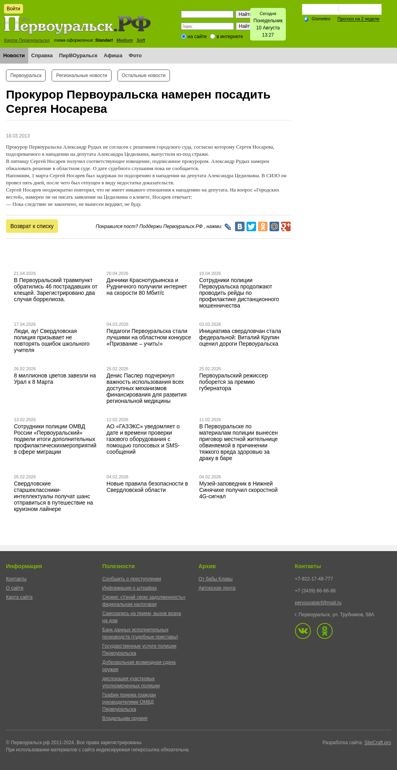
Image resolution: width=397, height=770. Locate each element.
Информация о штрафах (129, 588)
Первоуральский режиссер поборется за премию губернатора (233, 381)
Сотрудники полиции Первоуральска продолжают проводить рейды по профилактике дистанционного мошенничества (239, 293)
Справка (42, 55)
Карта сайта (19, 597)
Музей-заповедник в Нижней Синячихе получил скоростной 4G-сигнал (238, 489)
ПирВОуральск (78, 55)
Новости (14, 55)
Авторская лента (216, 588)
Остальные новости (144, 75)
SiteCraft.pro (377, 742)
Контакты (16, 579)
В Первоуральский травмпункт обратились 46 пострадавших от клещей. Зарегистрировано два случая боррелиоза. (56, 289)
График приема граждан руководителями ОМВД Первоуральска (129, 702)
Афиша (113, 55)
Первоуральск (25, 75)
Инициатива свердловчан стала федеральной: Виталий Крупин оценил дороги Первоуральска (240, 337)
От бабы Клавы (215, 579)
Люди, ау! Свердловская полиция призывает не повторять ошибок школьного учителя (52, 340)
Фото (135, 55)
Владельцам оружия (125, 718)
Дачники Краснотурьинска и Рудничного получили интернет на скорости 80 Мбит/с (146, 286)
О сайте (14, 588)
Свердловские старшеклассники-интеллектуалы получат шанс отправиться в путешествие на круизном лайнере (53, 496)
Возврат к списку (32, 226)
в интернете (229, 36)
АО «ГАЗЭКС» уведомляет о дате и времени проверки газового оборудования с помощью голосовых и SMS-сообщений (142, 439)
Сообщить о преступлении (131, 579)
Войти (13, 9)
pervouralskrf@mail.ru (318, 603)
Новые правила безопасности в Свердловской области (147, 486)
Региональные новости (81, 75)
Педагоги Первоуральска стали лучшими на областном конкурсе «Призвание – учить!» (148, 337)
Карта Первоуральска (27, 40)
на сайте (197, 36)
